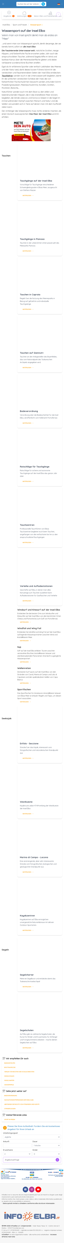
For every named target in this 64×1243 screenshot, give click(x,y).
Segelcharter (27, 974)
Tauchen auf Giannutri (31, 352)
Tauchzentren (27, 525)
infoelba (5, 1235)
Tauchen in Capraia (30, 294)
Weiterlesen (28, 195)
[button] (3, 4)
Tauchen (6, 155)
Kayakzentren (27, 915)
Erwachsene (8, 1150)
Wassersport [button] (36, 25)
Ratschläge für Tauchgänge (34, 466)
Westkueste (26, 801)
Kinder (35, 1150)
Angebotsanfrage (32, 1160)
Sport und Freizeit (20, 25)
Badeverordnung (29, 411)
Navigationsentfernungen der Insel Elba (19, 1100)
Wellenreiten (24, 668)
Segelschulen (27, 1030)
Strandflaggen (9, 1108)
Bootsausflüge (9, 1067)
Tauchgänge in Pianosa (32, 239)
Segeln (5, 949)
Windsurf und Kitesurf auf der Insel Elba (38, 609)
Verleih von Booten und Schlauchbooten (19, 1072)
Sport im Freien (9, 1119)
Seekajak (6, 718)
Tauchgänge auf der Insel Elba (36, 180)
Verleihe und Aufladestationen (36, 586)
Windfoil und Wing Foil (29, 628)
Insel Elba (6, 25)
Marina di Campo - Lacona (34, 857)
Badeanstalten (9, 1063)
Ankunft (6, 1141)
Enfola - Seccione (29, 743)
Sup (19, 647)
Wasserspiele (9, 1085)
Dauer (34, 1141)
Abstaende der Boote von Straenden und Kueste (21, 1104)
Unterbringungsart (10, 1133)
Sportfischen (24, 689)
